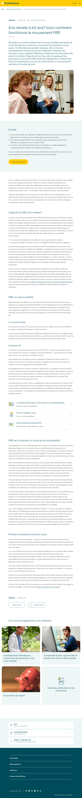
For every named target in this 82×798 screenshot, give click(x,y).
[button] (79, 3)
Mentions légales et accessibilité (63, 795)
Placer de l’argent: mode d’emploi (48, 587)
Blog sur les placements (14, 9)
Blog (2, 9)
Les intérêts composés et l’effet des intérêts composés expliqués (50, 282)
